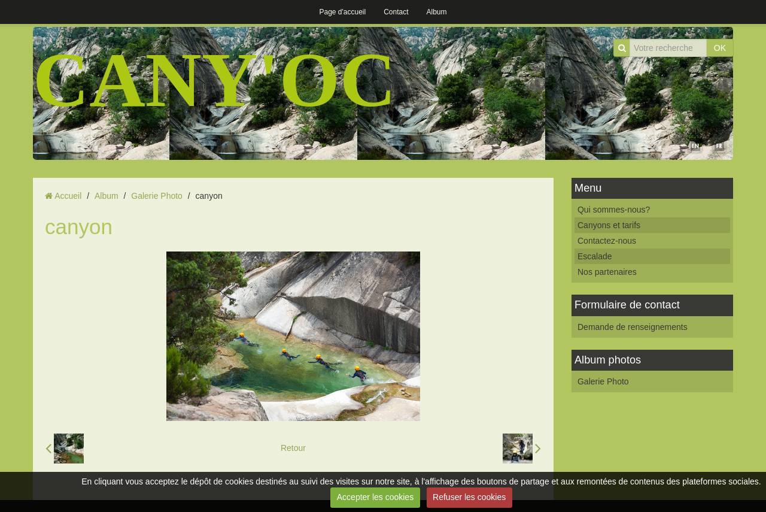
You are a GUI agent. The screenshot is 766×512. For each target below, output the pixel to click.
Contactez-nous (606, 241)
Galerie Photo (157, 196)
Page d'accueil (342, 12)
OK (720, 48)
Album (437, 12)
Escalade (594, 256)
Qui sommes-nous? (613, 209)
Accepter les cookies (375, 497)
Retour (293, 448)
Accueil (67, 196)
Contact (396, 12)
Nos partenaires (607, 272)
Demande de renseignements (632, 327)
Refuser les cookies (469, 497)
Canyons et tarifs (608, 225)
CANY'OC (214, 80)
